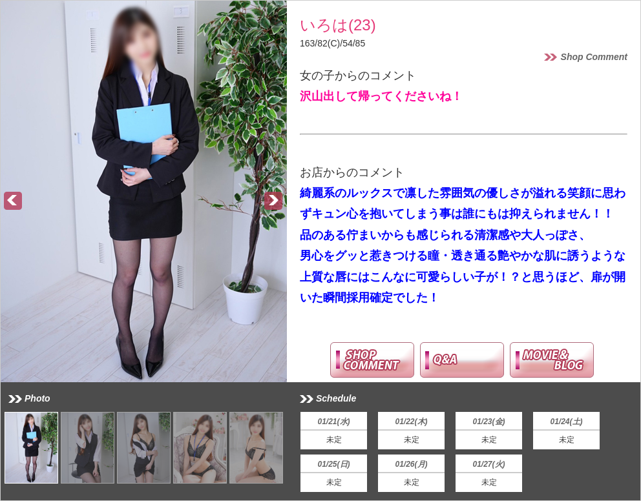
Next (274, 201)
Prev (13, 201)
